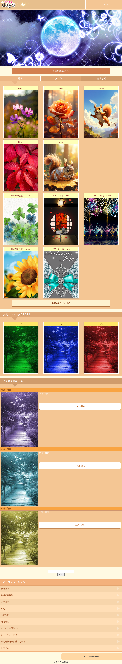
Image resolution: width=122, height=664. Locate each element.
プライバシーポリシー (11, 635)
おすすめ (102, 78)
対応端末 (5, 648)
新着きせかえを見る (61, 303)
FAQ (3, 608)
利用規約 (5, 621)
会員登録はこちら (61, 71)
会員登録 (5, 588)
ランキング (61, 78)
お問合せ (5, 615)
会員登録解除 (7, 595)
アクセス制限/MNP (9, 628)
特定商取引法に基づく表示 (13, 641)
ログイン (104, 4)
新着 (20, 78)
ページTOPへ (91, 656)
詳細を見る (80, 406)
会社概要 (5, 602)
